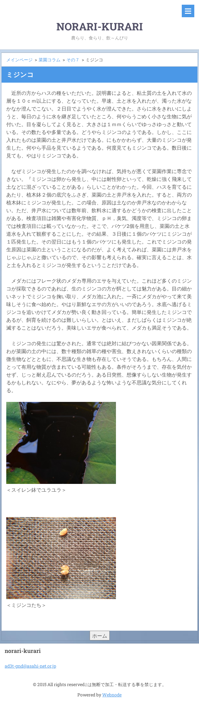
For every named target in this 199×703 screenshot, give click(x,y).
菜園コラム (49, 60)
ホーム (99, 635)
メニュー (188, 11)
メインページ (19, 60)
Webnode (112, 695)
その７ (73, 60)
